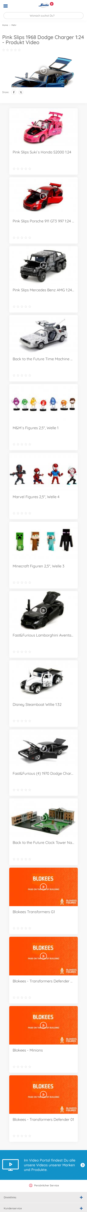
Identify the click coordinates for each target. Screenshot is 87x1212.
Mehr (13, 25)
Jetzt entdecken (83, 1165)
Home (5, 25)
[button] (80, 6)
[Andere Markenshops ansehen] (51, 4)
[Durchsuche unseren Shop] (43, 15)
